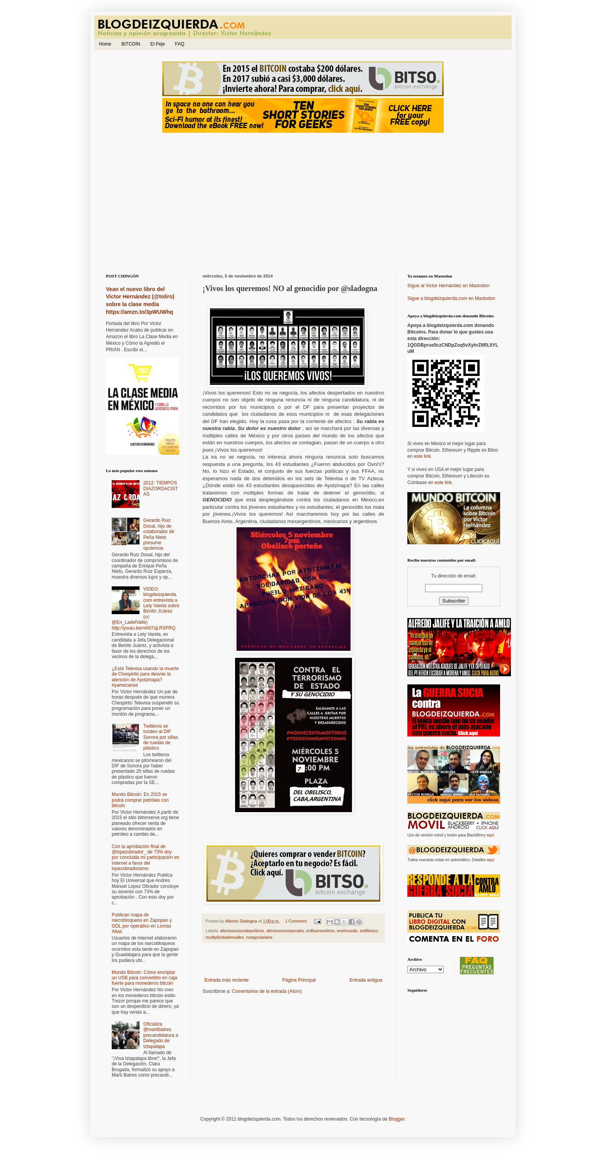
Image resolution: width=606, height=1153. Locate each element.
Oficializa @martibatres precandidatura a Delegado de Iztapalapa (160, 1035)
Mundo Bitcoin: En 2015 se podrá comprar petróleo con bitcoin (140, 800)
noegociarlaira (259, 937)
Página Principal (299, 980)
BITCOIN (130, 44)
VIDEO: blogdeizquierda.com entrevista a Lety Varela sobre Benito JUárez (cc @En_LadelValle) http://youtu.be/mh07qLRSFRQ (145, 608)
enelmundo (347, 930)
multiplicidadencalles (225, 937)
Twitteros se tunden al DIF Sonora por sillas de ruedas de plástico (160, 737)
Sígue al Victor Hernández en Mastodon (448, 285)
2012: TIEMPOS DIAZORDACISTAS (160, 488)
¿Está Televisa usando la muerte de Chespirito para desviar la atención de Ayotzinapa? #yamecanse (145, 677)
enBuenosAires (320, 930)
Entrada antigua (365, 980)
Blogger (397, 1119)
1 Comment (296, 921)
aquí (490, 835)
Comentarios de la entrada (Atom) (267, 991)
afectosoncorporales (285, 930)
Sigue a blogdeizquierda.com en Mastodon (451, 298)
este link (422, 456)
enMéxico (369, 930)
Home (105, 44)
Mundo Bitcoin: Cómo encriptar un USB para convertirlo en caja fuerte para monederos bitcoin (144, 978)
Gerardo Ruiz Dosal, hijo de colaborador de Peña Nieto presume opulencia (158, 534)
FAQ (179, 44)
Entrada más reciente (226, 980)
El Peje (157, 44)
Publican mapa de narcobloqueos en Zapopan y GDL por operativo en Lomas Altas (142, 923)
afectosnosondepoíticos (242, 930)
